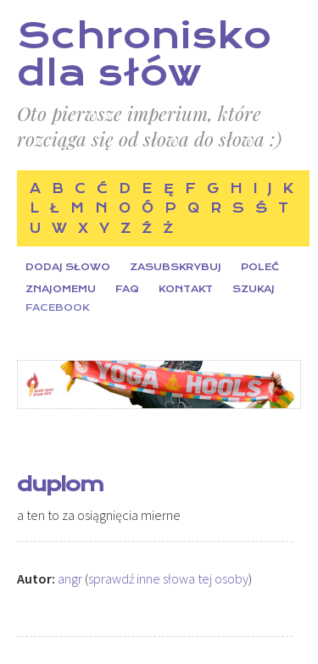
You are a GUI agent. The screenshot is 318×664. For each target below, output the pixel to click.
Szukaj (253, 289)
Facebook (57, 307)
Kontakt (186, 289)
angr (70, 578)
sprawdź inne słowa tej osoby (168, 578)
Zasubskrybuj (175, 267)
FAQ (127, 289)
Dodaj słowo (67, 267)
